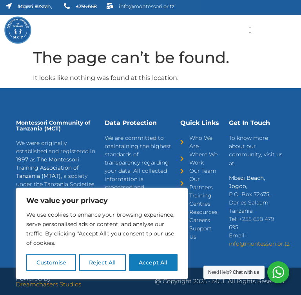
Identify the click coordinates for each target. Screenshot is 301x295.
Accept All (153, 262)
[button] (250, 30)
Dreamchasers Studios (48, 284)
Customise (51, 262)
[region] (102, 233)
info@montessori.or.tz (259, 243)
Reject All (102, 262)
